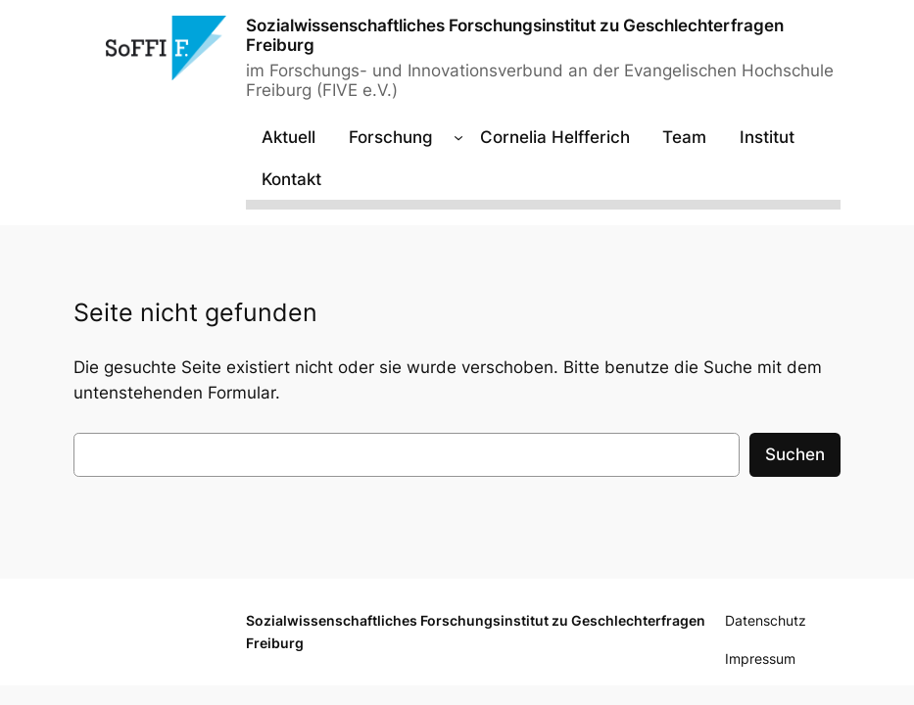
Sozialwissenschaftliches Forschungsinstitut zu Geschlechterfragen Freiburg (515, 35)
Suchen (795, 454)
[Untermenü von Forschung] (458, 137)
